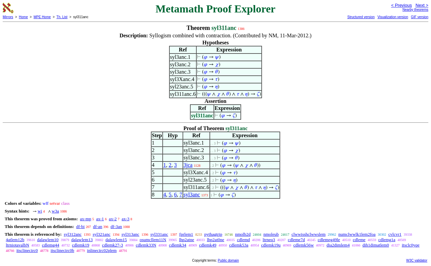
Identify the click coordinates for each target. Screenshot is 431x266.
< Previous (401, 5)
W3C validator (416, 260)
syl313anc (130, 234)
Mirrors (8, 17)
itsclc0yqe (411, 245)
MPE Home (42, 17)
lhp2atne (186, 239)
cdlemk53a (238, 245)
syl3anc (192, 194)
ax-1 (100, 218)
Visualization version (392, 17)
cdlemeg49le (329, 239)
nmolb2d (243, 234)
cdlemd (243, 239)
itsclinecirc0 (27, 250)
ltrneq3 (269, 239)
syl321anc (101, 234)
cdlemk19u (270, 245)
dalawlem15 (116, 239)
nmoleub (271, 234)
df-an (97, 226)
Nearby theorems (415, 9)
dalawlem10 (48, 239)
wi (40, 211)
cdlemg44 (50, 245)
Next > (422, 5)
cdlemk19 (80, 245)
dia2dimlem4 (338, 245)
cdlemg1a (386, 239)
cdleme (359, 239)
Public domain (228, 260)
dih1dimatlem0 (375, 245)
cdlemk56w (303, 245)
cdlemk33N (146, 245)
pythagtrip (213, 234)
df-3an (116, 226)
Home (23, 17)
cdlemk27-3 (112, 245)
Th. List (62, 17)
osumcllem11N (153, 239)
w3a (55, 211)
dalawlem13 (82, 239)
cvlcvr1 (394, 234)
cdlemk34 (177, 245)
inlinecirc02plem (102, 250)
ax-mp (85, 218)
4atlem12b (15, 239)
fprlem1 (186, 234)
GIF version (419, 17)
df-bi (80, 226)
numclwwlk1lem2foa (356, 234)
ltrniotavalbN (17, 245)
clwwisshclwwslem (309, 234)
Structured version (360, 17)
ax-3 (125, 218)
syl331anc (159, 234)
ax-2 (113, 218)
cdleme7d (296, 239)
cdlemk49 (207, 245)
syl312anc (72, 234)
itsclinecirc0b (62, 250)
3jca (188, 165)
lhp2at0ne (215, 239)
